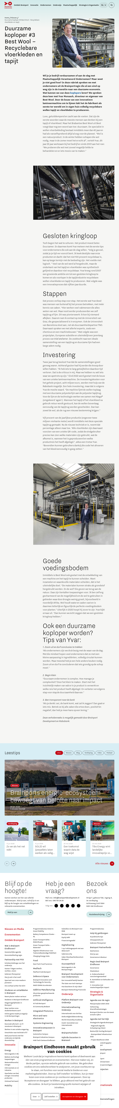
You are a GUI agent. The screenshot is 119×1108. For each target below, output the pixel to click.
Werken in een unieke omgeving (16, 1029)
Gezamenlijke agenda (13, 952)
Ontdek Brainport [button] (21, 5)
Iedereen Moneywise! (13, 974)
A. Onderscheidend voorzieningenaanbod (98, 975)
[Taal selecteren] (103, 5)
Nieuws (14, 18)
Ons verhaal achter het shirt (15, 986)
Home (7, 18)
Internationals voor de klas (71, 1013)
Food (35, 960)
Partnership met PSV (14, 960)
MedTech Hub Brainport (42, 972)
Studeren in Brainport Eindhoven (17, 1000)
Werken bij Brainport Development (97, 1054)
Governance (94, 968)
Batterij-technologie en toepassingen (13, 1058)
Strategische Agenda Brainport (101, 1023)
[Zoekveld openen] (111, 5)
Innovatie (10, 1044)
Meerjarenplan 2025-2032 (99, 1004)
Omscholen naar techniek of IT (16, 1033)
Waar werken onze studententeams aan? (13, 1009)
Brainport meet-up (68, 934)
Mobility (8, 1086)
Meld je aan (12, 912)
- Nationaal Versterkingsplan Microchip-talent (100, 1044)
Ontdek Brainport (14, 940)
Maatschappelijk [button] (70, 5)
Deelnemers (94, 951)
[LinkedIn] (67, 906)
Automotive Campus (40, 1034)
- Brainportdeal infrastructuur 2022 (101, 1035)
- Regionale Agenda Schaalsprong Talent (97, 1027)
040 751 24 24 (58, 901)
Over (35, 1097)
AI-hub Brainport (39, 1003)
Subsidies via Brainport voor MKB (72, 930)
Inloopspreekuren (96, 940)
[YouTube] (73, 906)
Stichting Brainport (97, 1059)
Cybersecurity (67, 954)
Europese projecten (99, 1069)
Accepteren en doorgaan (72, 1097)
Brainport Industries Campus (43, 1037)
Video (100, 753)
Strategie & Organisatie (96, 993)
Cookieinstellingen (105, 1099)
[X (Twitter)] (78, 906)
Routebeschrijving (96, 914)
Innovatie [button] (34, 5)
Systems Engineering (43, 1023)
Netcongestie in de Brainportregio (69, 968)
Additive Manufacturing (44, 990)
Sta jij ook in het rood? (13, 977)
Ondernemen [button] (45, 5)
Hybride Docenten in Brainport (71, 1038)
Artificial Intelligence (43, 1000)
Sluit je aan (94, 954)
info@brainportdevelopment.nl (66, 898)
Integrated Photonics (43, 1011)
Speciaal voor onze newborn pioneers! (15, 981)
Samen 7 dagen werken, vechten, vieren (13, 970)
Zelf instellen (49, 1097)
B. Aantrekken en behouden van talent (102, 981)
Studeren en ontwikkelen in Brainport (16, 991)
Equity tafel (66, 937)
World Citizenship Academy (72, 1020)
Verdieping (89, 753)
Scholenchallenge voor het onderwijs (15, 964)
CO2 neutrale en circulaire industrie (14, 1069)
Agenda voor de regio (100, 1000)
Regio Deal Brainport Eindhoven (99, 963)
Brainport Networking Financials (74, 990)
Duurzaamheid (68, 964)
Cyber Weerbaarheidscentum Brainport (72, 958)
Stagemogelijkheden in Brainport (13, 1004)
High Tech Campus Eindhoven (44, 1040)
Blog (78, 753)
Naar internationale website (101, 1086)
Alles (59, 753)
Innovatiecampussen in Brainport (44, 1029)
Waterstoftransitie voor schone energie (16, 1064)
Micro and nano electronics (40, 1017)
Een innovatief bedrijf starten (72, 980)
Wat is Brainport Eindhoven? (12, 947)
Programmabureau (97, 929)
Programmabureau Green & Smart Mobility (43, 930)
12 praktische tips (96, 937)
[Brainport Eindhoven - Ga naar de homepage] (8, 5)
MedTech (37, 968)
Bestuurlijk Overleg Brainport (101, 1031)
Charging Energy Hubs (41, 956)
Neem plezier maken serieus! (15, 996)
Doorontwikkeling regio (13, 955)
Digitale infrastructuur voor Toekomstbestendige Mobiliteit (44, 952)
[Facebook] (56, 906)
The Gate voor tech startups (72, 983)
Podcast (109, 753)
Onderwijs (67, 994)
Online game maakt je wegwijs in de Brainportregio (16, 1015)
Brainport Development (101, 1050)
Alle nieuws (101, 863)
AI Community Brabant (41, 1007)
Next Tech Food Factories (42, 964)
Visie (63, 1028)
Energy (8, 1050)
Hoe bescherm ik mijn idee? (72, 987)
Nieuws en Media (14, 929)
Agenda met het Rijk (99, 1019)
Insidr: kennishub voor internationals (70, 1024)
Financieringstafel (68, 941)
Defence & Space (41, 976)
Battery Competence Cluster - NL (44, 935)
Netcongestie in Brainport (14, 1054)
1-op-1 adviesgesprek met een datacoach (73, 950)
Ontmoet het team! (12, 1081)
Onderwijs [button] (57, 5)
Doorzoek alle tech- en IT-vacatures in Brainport (14, 1025)
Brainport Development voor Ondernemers (72, 975)
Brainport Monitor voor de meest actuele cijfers (102, 1013)
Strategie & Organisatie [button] (89, 5)
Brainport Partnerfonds (100, 947)
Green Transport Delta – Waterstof (42, 946)
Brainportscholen (70, 1033)
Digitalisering (68, 945)
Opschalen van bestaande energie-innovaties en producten (14, 1076)
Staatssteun (94, 971)
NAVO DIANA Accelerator (42, 985)
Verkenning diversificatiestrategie (98, 1008)
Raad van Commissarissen (100, 1062)
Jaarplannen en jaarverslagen (101, 1065)
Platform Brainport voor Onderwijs (72, 1001)
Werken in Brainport (14, 1020)
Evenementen (12, 934)
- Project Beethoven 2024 (99, 1040)
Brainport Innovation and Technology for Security (42, 981)
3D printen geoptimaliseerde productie (43, 994)
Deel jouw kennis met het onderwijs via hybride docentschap (14, 1038)
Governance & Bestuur (98, 957)
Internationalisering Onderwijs (71, 1008)
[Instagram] (62, 906)
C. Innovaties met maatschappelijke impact (99, 986)
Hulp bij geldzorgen (99, 933)
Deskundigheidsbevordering (72, 1017)
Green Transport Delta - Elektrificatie (41, 941)
